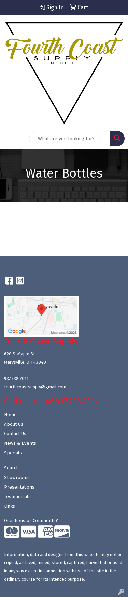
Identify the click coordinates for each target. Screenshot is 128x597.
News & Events (20, 443)
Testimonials (17, 496)
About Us (13, 424)
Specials (13, 453)
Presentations (19, 487)
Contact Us (15, 434)
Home (10, 414)
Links (9, 506)
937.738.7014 (16, 378)
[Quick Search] (69, 138)
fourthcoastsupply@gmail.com (35, 386)
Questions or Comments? (31, 520)
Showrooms (17, 477)
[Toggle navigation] (10, 138)
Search (11, 468)
